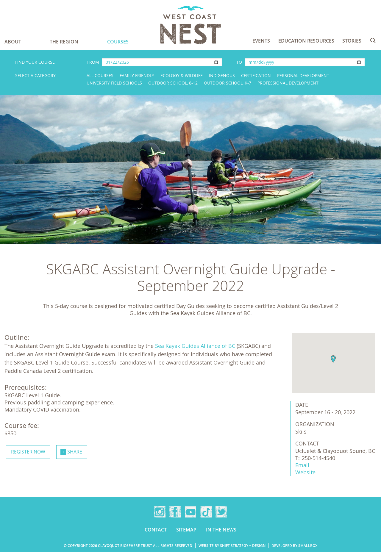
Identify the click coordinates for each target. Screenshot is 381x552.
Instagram (159, 511)
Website (305, 472)
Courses (118, 41)
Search (373, 40)
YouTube (190, 511)
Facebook (175, 511)
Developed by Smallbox (294, 545)
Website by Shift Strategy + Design (232, 545)
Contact (156, 529)
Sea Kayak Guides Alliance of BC (195, 345)
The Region (64, 41)
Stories (351, 40)
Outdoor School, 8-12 (173, 83)
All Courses (100, 75)
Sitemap (186, 529)
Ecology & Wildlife (181, 75)
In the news (221, 529)
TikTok (206, 511)
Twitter (221, 511)
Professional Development (287, 83)
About (12, 41)
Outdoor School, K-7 (227, 83)
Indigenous (222, 75)
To (239, 62)
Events (261, 40)
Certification (256, 75)
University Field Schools (114, 83)
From (93, 62)
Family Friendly (137, 75)
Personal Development (303, 75)
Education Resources (306, 40)
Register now (28, 451)
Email (302, 465)
